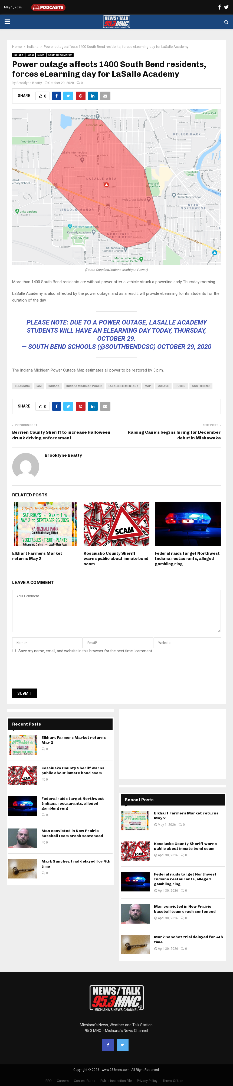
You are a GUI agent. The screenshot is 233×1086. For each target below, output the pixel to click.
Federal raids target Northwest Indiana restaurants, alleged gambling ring (187, 558)
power (180, 386)
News (40, 55)
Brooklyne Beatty (29, 83)
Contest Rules (84, 1081)
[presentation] (53, 672)
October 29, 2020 (184, 346)
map (148, 386)
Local (30, 55)
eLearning (22, 386)
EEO (48, 1081)
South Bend (201, 386)
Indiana (18, 55)
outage (163, 386)
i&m (39, 386)
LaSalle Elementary (123, 386)
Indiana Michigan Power (84, 386)
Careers (63, 1081)
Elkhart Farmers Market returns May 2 (37, 556)
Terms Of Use (173, 1081)
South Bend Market (60, 55)
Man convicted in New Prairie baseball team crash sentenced (72, 833)
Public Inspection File (116, 1081)
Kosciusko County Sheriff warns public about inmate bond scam (116, 558)
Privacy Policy (147, 1081)
